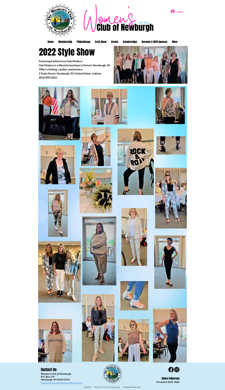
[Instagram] (176, 369)
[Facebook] (171, 369)
